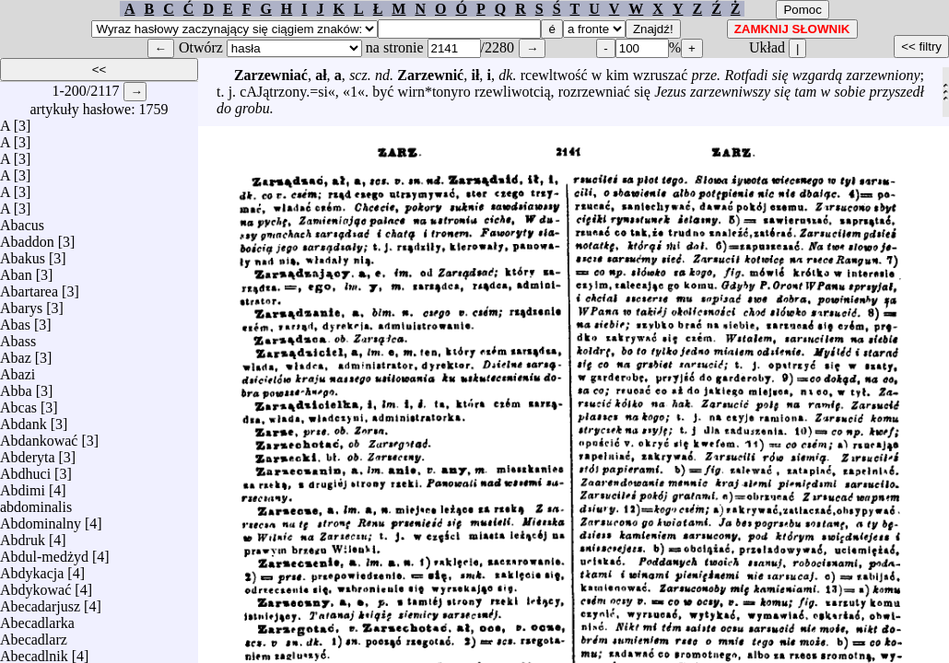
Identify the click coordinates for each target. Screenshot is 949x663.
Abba (16, 386)
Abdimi (22, 486)
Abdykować (35, 585)
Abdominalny (40, 519)
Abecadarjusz (40, 602)
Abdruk (22, 535)
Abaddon (27, 237)
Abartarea (29, 287)
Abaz (15, 353)
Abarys (21, 303)
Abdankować (38, 436)
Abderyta (27, 452)
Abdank (23, 419)
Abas (15, 320)
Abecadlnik (34, 651)
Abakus (22, 254)
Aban (16, 270)
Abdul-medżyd (44, 552)
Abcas (18, 403)
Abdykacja (32, 568)
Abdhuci (25, 469)
